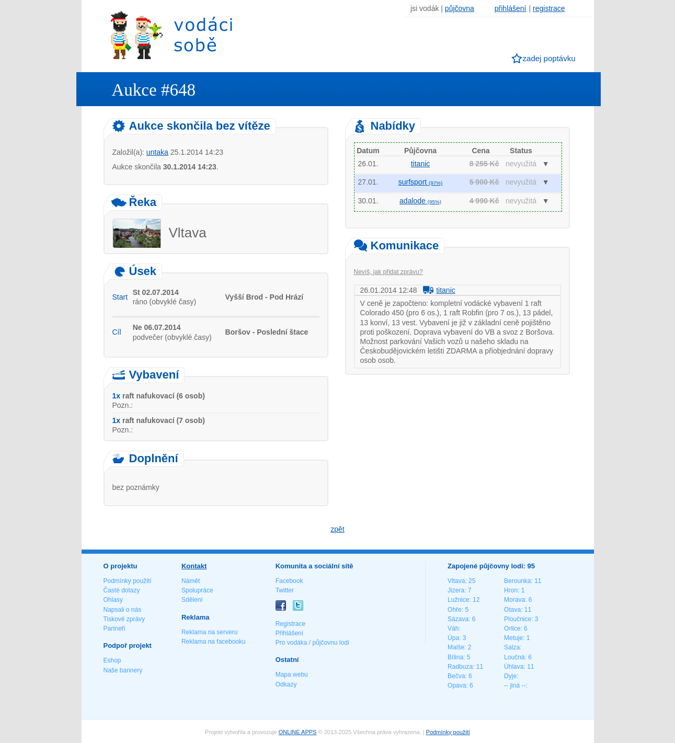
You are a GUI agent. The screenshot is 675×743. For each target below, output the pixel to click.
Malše (456, 647)
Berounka (517, 581)
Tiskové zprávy (124, 619)
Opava (457, 685)
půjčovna (459, 8)
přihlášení (511, 8)
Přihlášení (289, 633)
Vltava (456, 581)
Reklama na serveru (209, 632)
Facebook (289, 581)
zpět (337, 529)
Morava (514, 599)
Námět (190, 581)
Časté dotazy (122, 590)
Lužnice (458, 599)
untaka (157, 152)
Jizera (456, 590)
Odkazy (286, 684)
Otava (512, 609)
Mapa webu (292, 674)
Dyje (510, 676)
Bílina (455, 657)
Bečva (456, 676)
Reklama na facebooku (213, 641)
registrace (549, 8)
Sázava (458, 619)
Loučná (514, 657)
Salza (512, 647)
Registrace (290, 623)
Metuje (513, 638)
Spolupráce (197, 590)
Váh (453, 628)
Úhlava (513, 666)
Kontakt (194, 566)
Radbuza (460, 666)
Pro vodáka (291, 642)
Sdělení (192, 599)
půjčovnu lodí (330, 642)
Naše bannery (123, 670)
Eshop (112, 660)
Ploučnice (517, 619)
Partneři (114, 628)
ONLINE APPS (298, 732)
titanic (420, 163)
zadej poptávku (549, 58)
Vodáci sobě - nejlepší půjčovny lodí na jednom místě (171, 34)
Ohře (455, 609)
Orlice (512, 628)
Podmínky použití (128, 581)
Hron (511, 590)
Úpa (453, 638)
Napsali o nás (123, 609)
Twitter (285, 590)
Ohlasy (113, 599)
